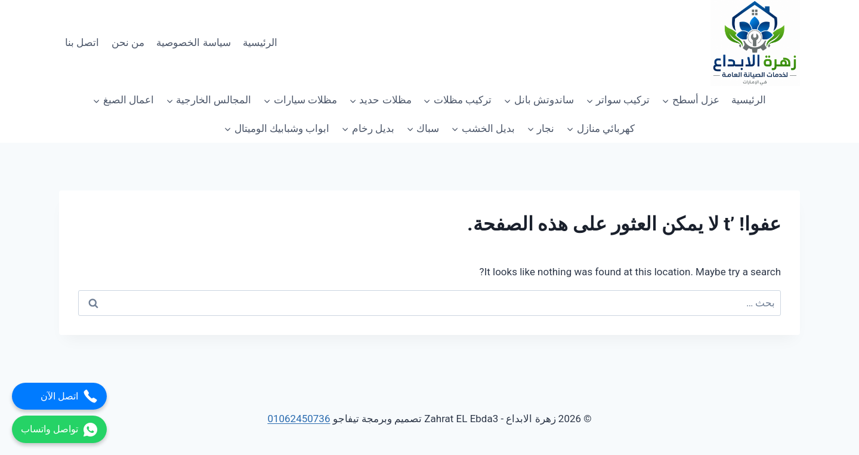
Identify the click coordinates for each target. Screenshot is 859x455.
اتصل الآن (69, 396)
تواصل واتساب (59, 429)
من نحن (128, 42)
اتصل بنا (82, 42)
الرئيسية (260, 42)
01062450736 (298, 419)
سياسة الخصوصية (193, 42)
